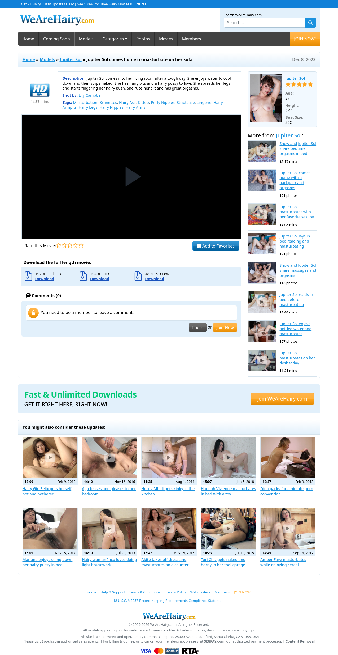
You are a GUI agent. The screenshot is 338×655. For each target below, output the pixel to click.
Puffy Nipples (163, 102)
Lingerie (204, 102)
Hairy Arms (135, 107)
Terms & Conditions (144, 592)
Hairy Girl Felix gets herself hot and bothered (47, 491)
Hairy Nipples (111, 107)
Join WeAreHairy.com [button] (282, 398)
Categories (113, 39)
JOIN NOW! (305, 39)
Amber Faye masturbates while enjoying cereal (283, 562)
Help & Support (112, 592)
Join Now (225, 327)
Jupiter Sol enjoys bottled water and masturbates (296, 328)
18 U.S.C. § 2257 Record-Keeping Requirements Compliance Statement (169, 600)
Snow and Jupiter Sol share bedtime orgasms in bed (298, 148)
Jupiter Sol (71, 59)
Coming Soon (56, 39)
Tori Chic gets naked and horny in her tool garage (223, 562)
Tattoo (143, 102)
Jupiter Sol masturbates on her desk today (297, 358)
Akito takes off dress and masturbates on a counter (164, 562)
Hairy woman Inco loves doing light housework (109, 562)
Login (197, 327)
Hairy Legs (88, 107)
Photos (143, 39)
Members (191, 39)
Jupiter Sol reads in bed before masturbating (296, 299)
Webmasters (200, 592)
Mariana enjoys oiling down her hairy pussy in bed (48, 562)
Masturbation (85, 102)
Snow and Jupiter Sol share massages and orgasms (298, 270)
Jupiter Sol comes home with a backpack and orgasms (295, 180)
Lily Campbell (91, 95)
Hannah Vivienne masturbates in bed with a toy (228, 491)
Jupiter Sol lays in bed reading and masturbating (295, 241)
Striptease (186, 102)
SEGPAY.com (214, 641)
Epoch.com (51, 641)
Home (28, 39)
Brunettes (108, 102)
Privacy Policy (175, 592)
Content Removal (300, 641)
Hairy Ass (127, 102)
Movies (166, 39)
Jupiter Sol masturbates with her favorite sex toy (297, 212)
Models (86, 39)
